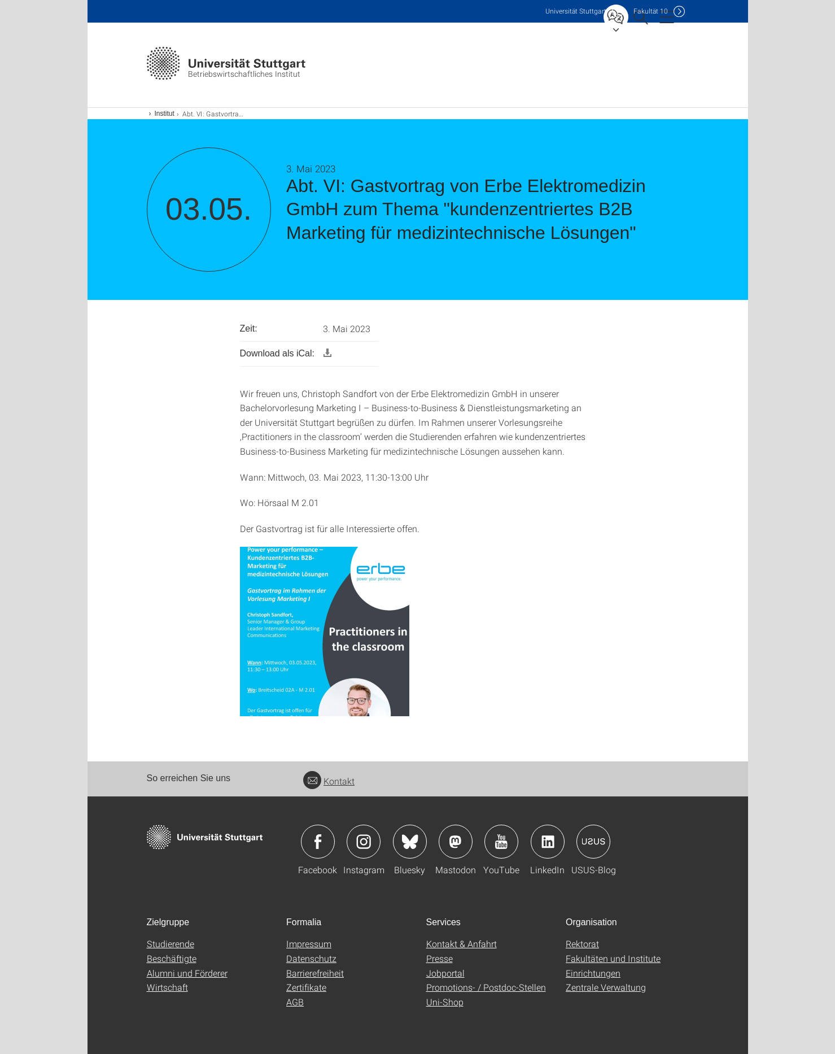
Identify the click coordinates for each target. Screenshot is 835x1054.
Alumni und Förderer (187, 973)
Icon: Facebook (318, 842)
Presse (439, 958)
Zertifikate (306, 987)
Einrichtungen (593, 973)
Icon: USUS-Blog (593, 842)
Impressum (308, 944)
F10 (650, 11)
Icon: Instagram (364, 842)
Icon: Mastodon (456, 842)
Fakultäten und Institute (613, 958)
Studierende (170, 944)
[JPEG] (324, 631)
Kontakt (329, 781)
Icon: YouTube (501, 842)
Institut (164, 113)
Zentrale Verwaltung (606, 987)
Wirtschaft (167, 987)
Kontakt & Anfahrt (461, 944)
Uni (575, 11)
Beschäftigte (171, 958)
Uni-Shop (445, 1002)
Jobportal (445, 973)
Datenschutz (311, 958)
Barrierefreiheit (315, 973)
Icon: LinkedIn (548, 842)
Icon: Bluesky (410, 842)
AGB (295, 1002)
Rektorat (582, 944)
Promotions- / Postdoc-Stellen (486, 987)
